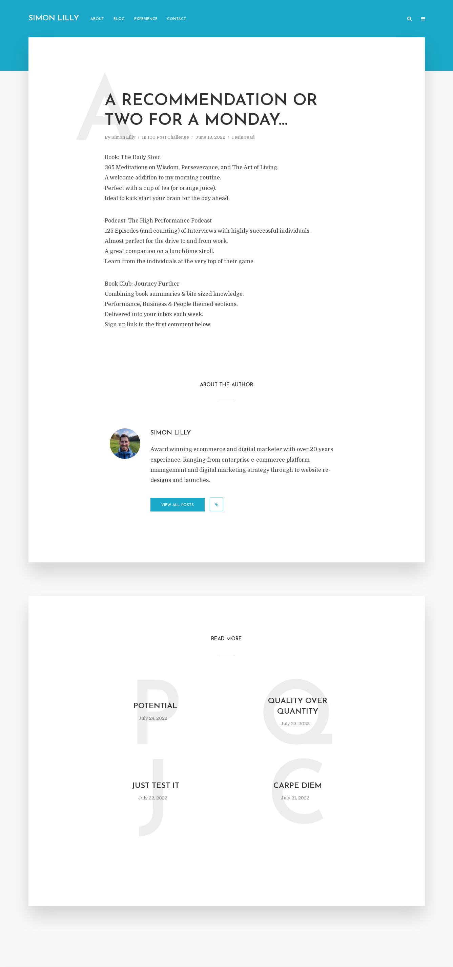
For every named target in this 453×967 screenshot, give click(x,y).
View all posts (177, 505)
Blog (119, 19)
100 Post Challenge (168, 137)
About (97, 19)
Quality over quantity (297, 706)
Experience (146, 19)
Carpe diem (297, 786)
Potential (155, 706)
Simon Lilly (53, 18)
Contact (176, 19)
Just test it (155, 786)
